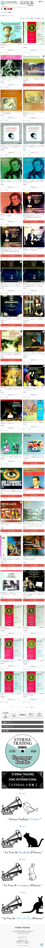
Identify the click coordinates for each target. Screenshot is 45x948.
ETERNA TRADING (22, 928)
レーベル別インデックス (8, 726)
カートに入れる (33, 84)
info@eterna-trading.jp (24, 933)
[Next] (27, 707)
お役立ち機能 (5, 730)
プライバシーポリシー (22, 936)
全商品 (1, 12)
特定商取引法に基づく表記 (22, 937)
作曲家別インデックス (7, 722)
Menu (43, 1)
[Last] (32, 707)
